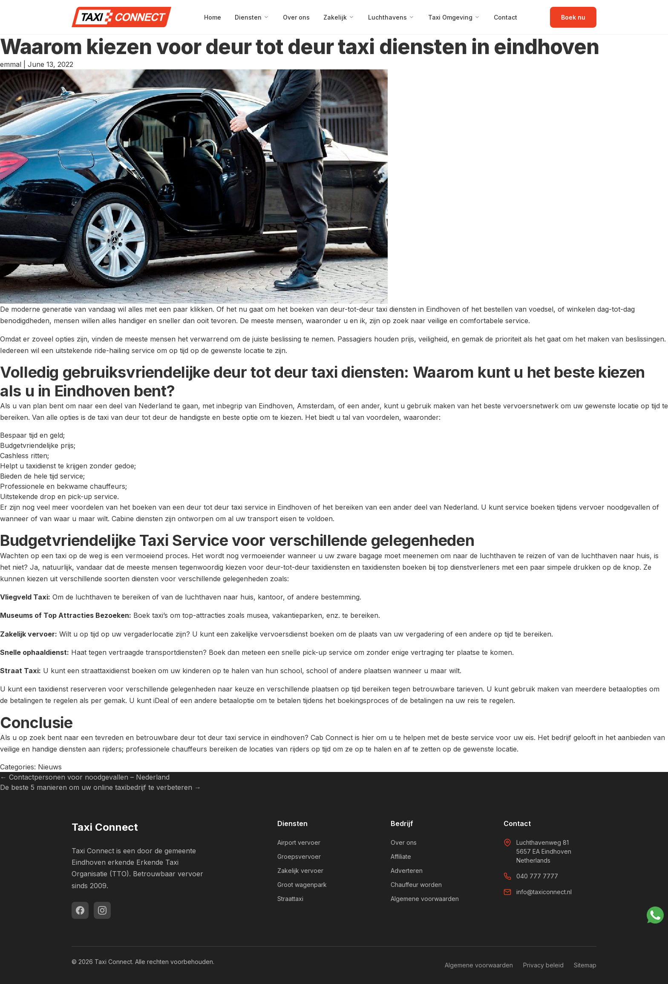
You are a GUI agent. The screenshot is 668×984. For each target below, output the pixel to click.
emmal (10, 64)
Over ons (296, 17)
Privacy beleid (543, 965)
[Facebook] (80, 910)
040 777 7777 (537, 876)
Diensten (252, 17)
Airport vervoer (298, 842)
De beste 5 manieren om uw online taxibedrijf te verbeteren (100, 787)
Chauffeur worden (416, 884)
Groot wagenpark (302, 884)
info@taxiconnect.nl (544, 891)
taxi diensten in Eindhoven (418, 309)
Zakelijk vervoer (300, 870)
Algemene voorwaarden (425, 898)
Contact (505, 17)
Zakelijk (338, 17)
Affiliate (401, 856)
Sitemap (585, 965)
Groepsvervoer (299, 856)
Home (212, 17)
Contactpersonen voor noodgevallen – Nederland (85, 777)
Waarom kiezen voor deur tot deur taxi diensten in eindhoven (299, 46)
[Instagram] (102, 910)
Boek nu (573, 17)
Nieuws (50, 767)
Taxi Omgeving (454, 17)
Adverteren (407, 870)
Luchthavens (391, 17)
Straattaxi (290, 898)
